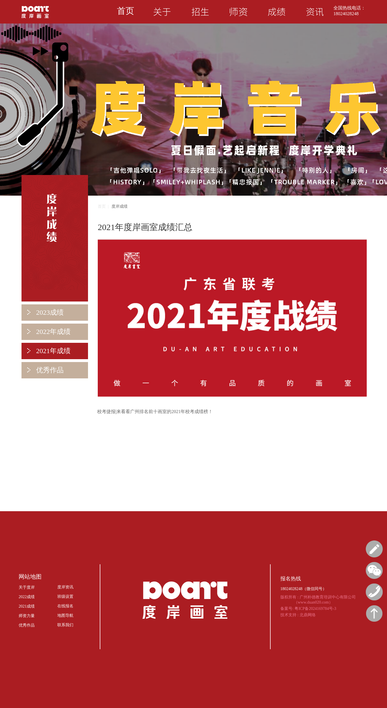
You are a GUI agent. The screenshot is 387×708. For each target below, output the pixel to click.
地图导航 (65, 615)
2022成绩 (27, 597)
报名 (374, 548)
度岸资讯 (65, 587)
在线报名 (65, 606)
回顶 (374, 613)
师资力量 (27, 616)
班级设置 (65, 596)
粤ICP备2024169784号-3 (315, 608)
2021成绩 (27, 606)
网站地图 (30, 576)
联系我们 (65, 625)
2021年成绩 (49, 351)
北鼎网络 (308, 615)
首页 (125, 10)
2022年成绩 (49, 331)
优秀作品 (45, 370)
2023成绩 (45, 312)
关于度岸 (27, 587)
